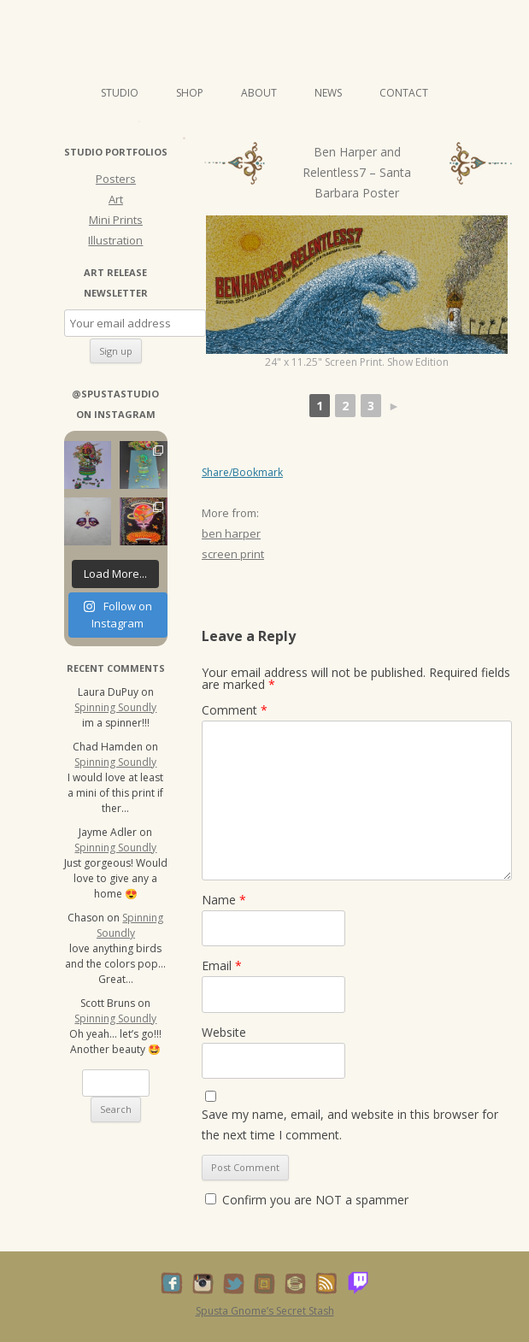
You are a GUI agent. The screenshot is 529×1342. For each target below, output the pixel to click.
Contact (403, 92)
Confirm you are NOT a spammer (307, 1200)
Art (116, 199)
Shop (189, 92)
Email (222, 965)
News (328, 92)
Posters (116, 178)
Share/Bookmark (242, 473)
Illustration (115, 240)
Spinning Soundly (115, 707)
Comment (234, 710)
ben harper (231, 533)
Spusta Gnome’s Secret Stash (265, 1311)
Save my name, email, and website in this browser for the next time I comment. (350, 1124)
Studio (119, 92)
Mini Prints (116, 219)
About (259, 92)
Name (224, 900)
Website (224, 1032)
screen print (233, 554)
